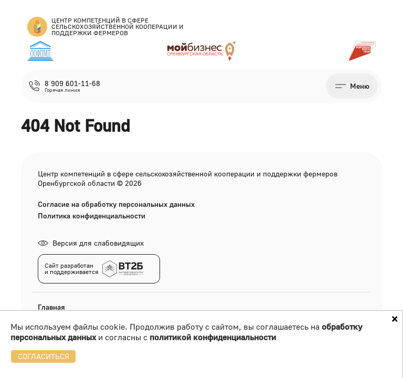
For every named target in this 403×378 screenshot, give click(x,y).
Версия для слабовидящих (91, 242)
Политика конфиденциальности (91, 215)
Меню (359, 85)
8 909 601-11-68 (72, 83)
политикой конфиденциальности (213, 337)
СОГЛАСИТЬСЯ (43, 356)
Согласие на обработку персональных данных (116, 204)
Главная (51, 306)
